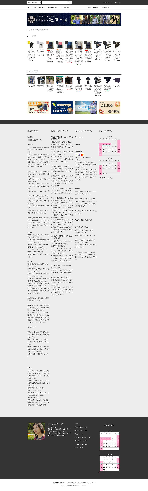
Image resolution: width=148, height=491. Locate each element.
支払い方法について (81, 427)
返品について (79, 434)
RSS (76, 448)
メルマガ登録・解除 (92, 7)
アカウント (105, 2)
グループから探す (52, 7)
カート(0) (116, 2)
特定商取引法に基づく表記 (83, 437)
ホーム (29, 7)
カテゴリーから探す (38, 7)
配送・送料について (81, 430)
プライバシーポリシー (82, 441)
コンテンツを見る (64, 7)
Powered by (74, 485)
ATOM (81, 448)
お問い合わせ (104, 7)
